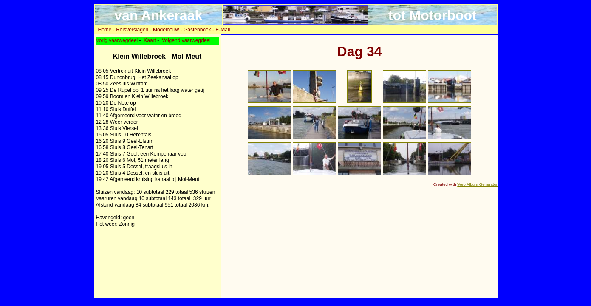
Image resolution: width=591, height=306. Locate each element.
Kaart (150, 40)
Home (105, 30)
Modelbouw (166, 30)
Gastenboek (197, 30)
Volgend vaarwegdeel (186, 40)
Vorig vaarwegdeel (117, 40)
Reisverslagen (132, 30)
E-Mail (222, 30)
